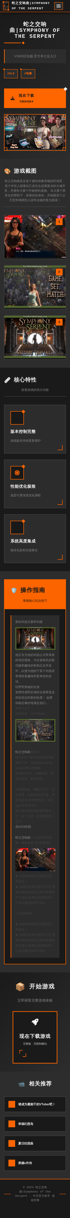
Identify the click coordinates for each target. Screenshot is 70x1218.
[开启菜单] (58, 6)
